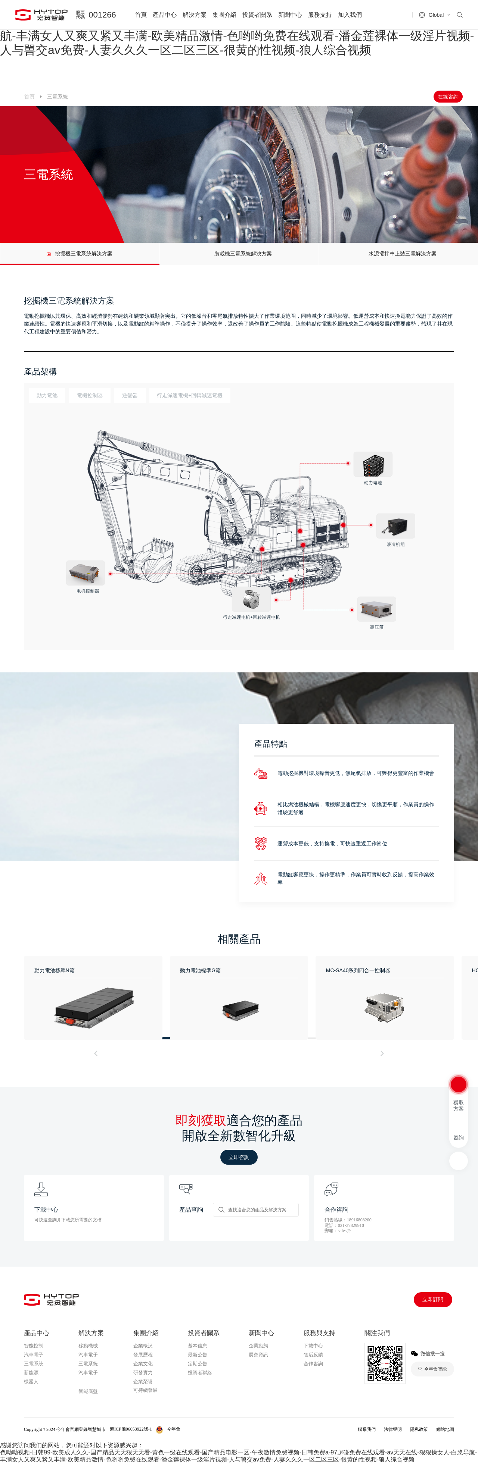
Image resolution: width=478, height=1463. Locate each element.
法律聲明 (393, 1429)
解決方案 (195, 15)
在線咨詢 (448, 97)
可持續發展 (145, 1390)
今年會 (87, 1382)
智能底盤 (88, 1391)
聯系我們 (367, 1429)
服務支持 (320, 15)
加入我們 (350, 15)
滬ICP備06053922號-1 (131, 1429)
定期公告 (197, 1363)
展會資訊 (258, 1354)
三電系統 (33, 1363)
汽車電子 (33, 1354)
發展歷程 (143, 1354)
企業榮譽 (143, 1381)
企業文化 (143, 1363)
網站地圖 (445, 1429)
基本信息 (197, 1346)
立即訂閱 (432, 1299)
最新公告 (197, 1354)
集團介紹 (224, 15)
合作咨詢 (313, 1363)
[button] (96, 1053)
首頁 (141, 15)
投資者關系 (257, 15)
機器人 (31, 1381)
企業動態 (258, 1346)
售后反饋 (313, 1354)
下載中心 (313, 1346)
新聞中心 (290, 15)
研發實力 (143, 1372)
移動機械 (88, 1346)
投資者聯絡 (200, 1372)
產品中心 (165, 15)
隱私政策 (419, 1429)
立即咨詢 (239, 1157)
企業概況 (143, 1346)
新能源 (31, 1372)
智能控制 (33, 1346)
